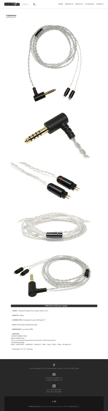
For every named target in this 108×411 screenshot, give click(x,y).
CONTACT (100, 4)
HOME (60, 4)
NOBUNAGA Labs (35, 406)
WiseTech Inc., (74, 406)
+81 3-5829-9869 (55, 392)
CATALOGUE (89, 4)
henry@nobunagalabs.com (54, 378)
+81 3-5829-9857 (55, 390)
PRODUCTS (69, 4)
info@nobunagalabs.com (54, 380)
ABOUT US (79, 4)
